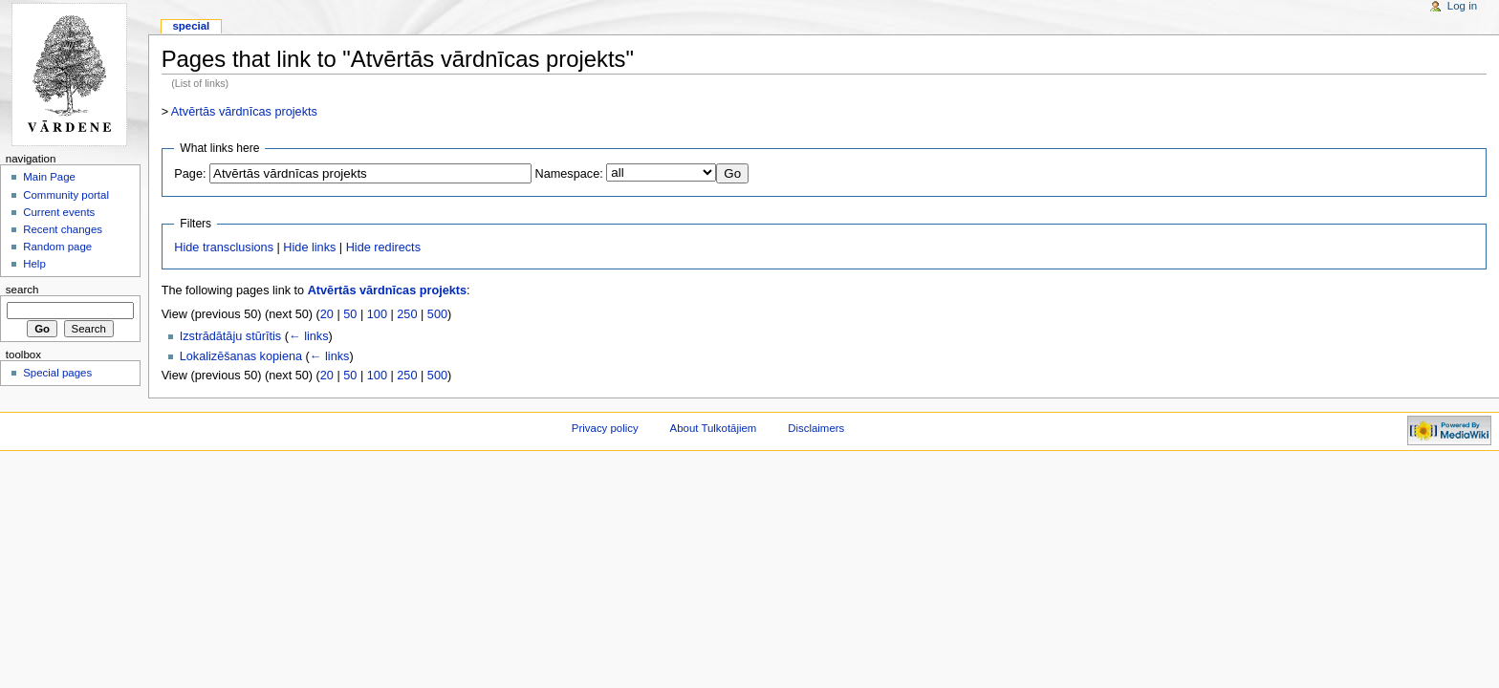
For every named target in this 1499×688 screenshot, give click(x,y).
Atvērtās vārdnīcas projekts (244, 111)
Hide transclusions (223, 247)
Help (34, 263)
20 (327, 314)
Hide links (309, 247)
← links (309, 336)
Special (190, 26)
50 (350, 314)
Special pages (57, 372)
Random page (57, 246)
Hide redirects (383, 247)
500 (437, 314)
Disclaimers (816, 428)
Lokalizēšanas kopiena (241, 356)
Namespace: (569, 174)
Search (22, 289)
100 (377, 314)
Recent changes (62, 229)
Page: (190, 174)
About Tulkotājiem (713, 428)
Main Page (49, 177)
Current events (59, 212)
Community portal (66, 195)
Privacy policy (605, 428)
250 (407, 314)
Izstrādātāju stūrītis (230, 336)
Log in (1462, 5)
